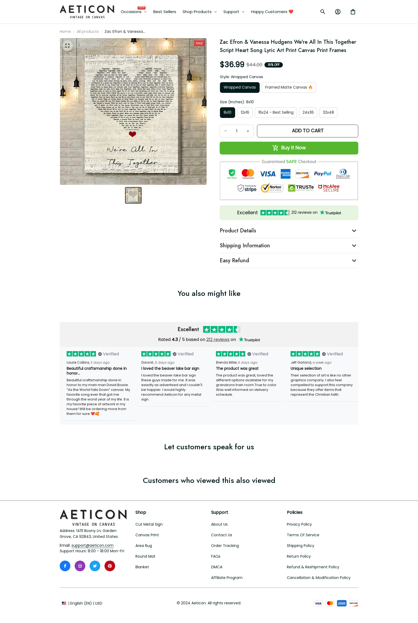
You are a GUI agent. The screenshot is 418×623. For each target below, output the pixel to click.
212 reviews (218, 339)
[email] (92, 546)
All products (88, 31)
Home (65, 31)
